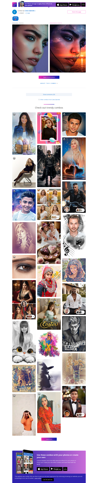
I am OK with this (47, 479)
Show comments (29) (49, 94)
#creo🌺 (15, 18)
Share (76, 12)
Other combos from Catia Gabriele (49, 99)
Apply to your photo (49, 77)
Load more (49, 439)
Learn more (37, 478)
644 (28, 13)
